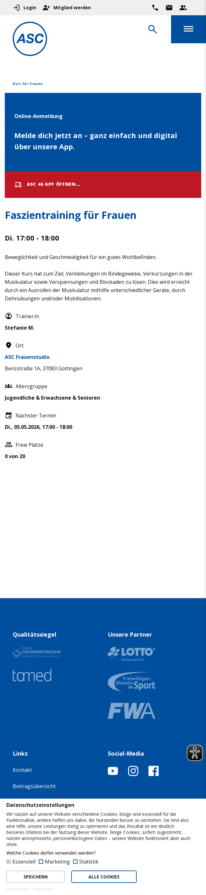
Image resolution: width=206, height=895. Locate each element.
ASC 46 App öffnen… (47, 184)
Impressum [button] (43, 889)
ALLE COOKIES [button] (104, 877)
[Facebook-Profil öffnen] (153, 774)
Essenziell (24, 861)
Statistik (89, 861)
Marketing (57, 861)
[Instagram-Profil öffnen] (133, 774)
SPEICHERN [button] (36, 877)
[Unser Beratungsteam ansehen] (183, 7)
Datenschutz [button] (17, 889)
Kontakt (22, 769)
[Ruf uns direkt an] (155, 7)
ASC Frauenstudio (27, 356)
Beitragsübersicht (34, 786)
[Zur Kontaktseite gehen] (169, 7)
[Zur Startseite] (30, 40)
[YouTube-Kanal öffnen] (113, 774)
